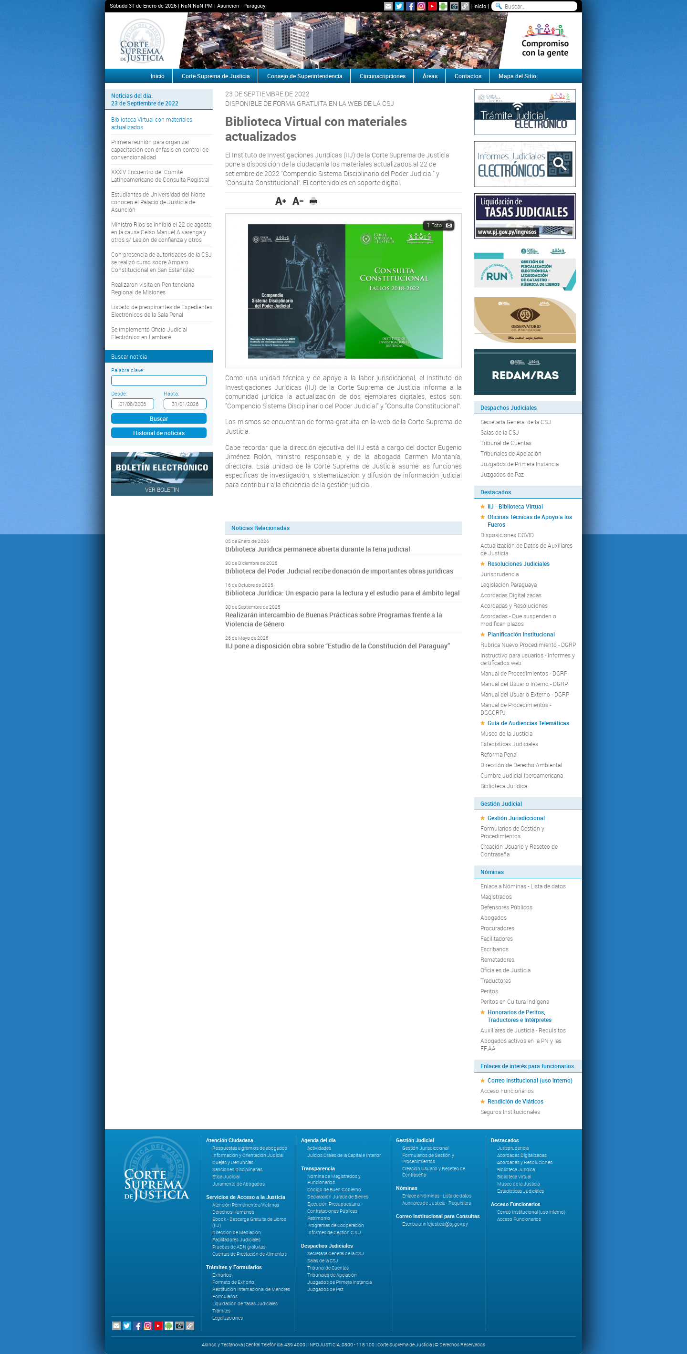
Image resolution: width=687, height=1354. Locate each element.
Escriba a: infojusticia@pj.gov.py (435, 1224)
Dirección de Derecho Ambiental (521, 765)
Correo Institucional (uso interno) (530, 1080)
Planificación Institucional (521, 634)
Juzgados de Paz (502, 474)
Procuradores (497, 928)
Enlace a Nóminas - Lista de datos (523, 886)
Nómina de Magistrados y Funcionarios (334, 1179)
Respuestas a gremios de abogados (249, 1148)
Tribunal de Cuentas (505, 443)
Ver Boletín (162, 489)
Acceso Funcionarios (507, 1090)
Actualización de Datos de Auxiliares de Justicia (526, 549)
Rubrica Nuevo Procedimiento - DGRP (528, 644)
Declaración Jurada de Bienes (337, 1197)
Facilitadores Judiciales (236, 1240)
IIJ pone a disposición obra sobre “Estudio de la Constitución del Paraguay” (337, 645)
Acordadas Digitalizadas (510, 595)
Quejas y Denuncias (232, 1162)
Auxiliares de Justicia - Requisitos (523, 1030)
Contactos (468, 76)
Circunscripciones (383, 76)
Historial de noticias (159, 433)
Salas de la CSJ (499, 432)
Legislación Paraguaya (508, 584)
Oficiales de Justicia (505, 970)
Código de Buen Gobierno (334, 1190)
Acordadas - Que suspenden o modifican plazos (518, 619)
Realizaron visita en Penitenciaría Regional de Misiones (152, 288)
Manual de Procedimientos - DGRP (523, 673)
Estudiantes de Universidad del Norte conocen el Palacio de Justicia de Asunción (158, 201)
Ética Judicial (225, 1177)
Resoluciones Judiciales (519, 563)
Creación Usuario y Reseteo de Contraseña (519, 850)
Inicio (479, 6)
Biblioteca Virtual (514, 1177)
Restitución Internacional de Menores (251, 1289)
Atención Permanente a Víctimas (245, 1205)
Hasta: (171, 393)
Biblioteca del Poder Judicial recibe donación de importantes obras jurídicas (339, 570)
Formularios (225, 1296)
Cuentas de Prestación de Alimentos (249, 1254)
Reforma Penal (499, 754)
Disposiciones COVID (507, 535)
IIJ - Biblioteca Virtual (515, 506)
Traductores (495, 980)
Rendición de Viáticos (515, 1101)
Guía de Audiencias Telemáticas (528, 723)
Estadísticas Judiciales (509, 744)
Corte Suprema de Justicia (216, 76)
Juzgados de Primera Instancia (519, 464)
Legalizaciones (227, 1318)
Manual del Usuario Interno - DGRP (524, 683)
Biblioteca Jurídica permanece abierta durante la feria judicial (317, 548)
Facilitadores (496, 938)
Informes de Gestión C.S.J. (334, 1232)
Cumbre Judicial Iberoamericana (521, 775)
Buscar (159, 418)
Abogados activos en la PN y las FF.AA (521, 1044)
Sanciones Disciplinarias (237, 1170)
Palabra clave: (127, 370)
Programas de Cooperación (335, 1225)
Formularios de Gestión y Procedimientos (512, 832)
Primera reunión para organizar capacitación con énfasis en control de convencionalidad (159, 149)
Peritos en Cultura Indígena (514, 1001)
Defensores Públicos (506, 907)
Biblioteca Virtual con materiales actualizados (151, 123)
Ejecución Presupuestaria (333, 1204)
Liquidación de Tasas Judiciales (245, 1304)
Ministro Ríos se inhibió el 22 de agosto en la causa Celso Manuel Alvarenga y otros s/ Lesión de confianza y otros (161, 231)
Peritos (489, 991)
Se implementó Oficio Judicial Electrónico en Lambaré (149, 333)
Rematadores (497, 959)
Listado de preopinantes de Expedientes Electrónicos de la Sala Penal (161, 310)
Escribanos (494, 949)
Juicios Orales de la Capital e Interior (344, 1155)
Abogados (493, 917)
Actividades (319, 1148)
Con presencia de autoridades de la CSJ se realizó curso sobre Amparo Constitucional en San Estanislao (161, 261)
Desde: (119, 393)
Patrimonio (318, 1218)
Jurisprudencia (499, 574)
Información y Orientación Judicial (247, 1155)
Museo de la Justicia (506, 733)
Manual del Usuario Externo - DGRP (524, 694)
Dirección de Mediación (236, 1232)
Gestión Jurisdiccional (516, 818)
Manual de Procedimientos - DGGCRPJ (515, 708)
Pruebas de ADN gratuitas (238, 1247)
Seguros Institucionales (510, 1111)
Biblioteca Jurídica (503, 786)
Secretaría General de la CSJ (515, 422)
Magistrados (496, 896)
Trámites (221, 1311)
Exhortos (221, 1275)
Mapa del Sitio (517, 76)
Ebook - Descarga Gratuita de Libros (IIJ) (249, 1222)
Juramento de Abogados (238, 1184)
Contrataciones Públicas (332, 1211)
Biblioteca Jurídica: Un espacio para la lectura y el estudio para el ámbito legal (342, 592)
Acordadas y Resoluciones (514, 605)
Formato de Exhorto (233, 1282)
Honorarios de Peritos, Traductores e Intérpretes (520, 1015)
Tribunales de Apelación (510, 453)
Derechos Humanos (233, 1212)
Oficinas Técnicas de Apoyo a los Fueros (530, 520)
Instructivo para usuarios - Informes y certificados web (527, 659)
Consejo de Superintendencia (305, 76)
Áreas (430, 76)
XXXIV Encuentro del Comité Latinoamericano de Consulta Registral (160, 175)
